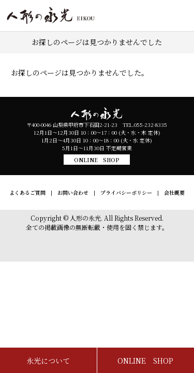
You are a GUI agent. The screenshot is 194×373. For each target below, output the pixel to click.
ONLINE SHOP (97, 160)
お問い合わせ (72, 192)
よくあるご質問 (27, 192)
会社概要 (174, 192)
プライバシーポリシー (126, 192)
